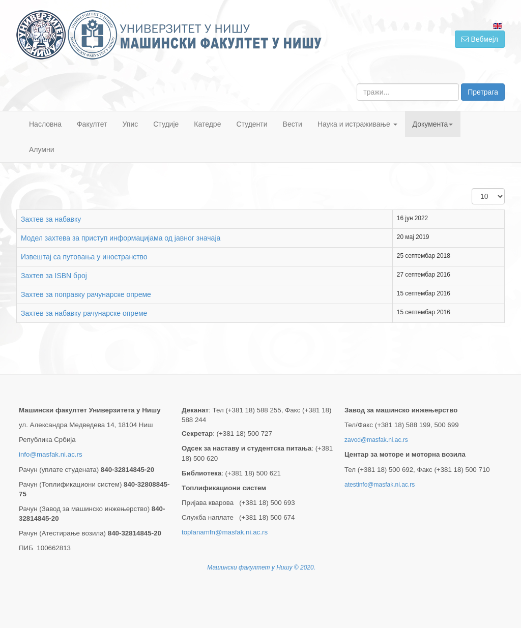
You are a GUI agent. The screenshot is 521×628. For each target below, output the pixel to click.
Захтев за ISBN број (54, 276)
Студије (166, 124)
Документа (433, 124)
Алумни (41, 149)
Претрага (483, 92)
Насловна (45, 124)
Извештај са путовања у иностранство (84, 257)
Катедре (207, 124)
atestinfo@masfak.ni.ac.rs (379, 484)
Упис (130, 124)
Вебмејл (479, 39)
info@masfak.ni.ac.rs (50, 454)
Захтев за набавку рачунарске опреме (84, 313)
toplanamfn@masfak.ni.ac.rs (225, 532)
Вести (292, 124)
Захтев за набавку (51, 219)
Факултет (92, 124)
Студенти (251, 124)
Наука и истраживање (357, 124)
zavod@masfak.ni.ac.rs (376, 439)
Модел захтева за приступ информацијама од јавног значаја (120, 238)
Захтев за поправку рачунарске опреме (86, 294)
